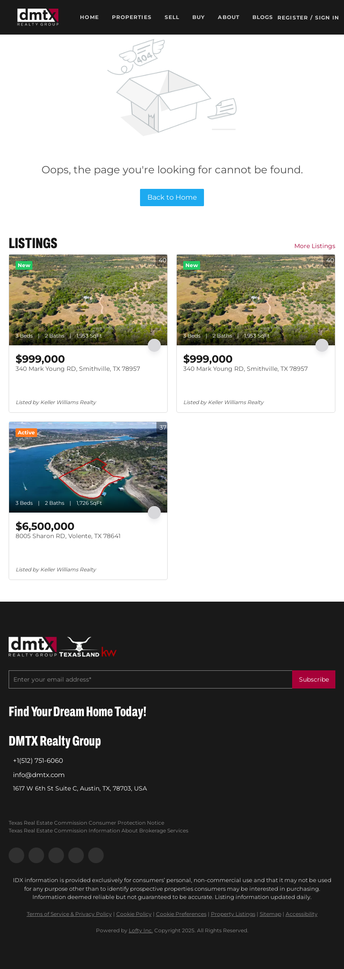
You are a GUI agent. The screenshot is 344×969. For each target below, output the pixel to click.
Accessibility (302, 914)
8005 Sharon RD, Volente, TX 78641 (68, 536)
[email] (150, 679)
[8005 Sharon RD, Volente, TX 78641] (88, 467)
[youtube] (76, 855)
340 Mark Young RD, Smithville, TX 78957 (78, 369)
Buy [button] (198, 17)
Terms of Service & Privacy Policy (69, 914)
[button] (38, 17)
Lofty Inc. (141, 930)
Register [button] (292, 17)
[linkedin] (36, 855)
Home (89, 17)
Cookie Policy (134, 914)
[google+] (96, 855)
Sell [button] (172, 17)
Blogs (263, 17)
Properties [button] (132, 17)
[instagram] (56, 855)
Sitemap (270, 914)
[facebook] (16, 855)
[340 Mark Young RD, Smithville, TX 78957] (88, 300)
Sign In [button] (327, 17)
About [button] (228, 17)
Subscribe (314, 679)
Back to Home (172, 197)
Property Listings (233, 914)
